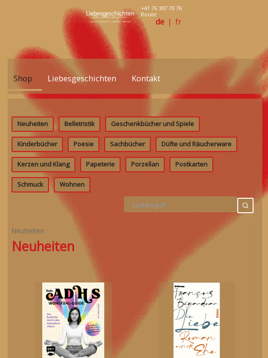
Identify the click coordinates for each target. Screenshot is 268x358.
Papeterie (100, 247)
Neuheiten (32, 207)
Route (149, 14)
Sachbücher (127, 227)
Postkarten (191, 247)
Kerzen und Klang (43, 247)
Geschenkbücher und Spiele (152, 207)
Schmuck (30, 267)
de (160, 22)
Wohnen (72, 267)
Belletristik (79, 207)
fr (178, 22)
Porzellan (145, 247)
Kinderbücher (37, 227)
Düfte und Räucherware (196, 227)
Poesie (83, 227)
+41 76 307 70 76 (161, 8)
